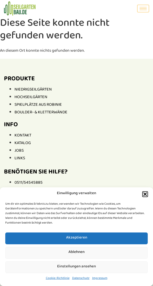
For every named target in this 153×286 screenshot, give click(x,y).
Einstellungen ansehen (76, 267)
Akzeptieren (76, 238)
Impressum (99, 278)
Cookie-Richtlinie (58, 278)
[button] (145, 194)
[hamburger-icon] (143, 8)
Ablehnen (76, 252)
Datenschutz (81, 278)
